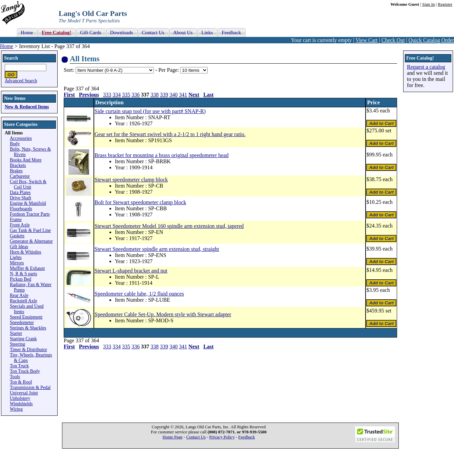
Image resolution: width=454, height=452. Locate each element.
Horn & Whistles (25, 252)
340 (173, 95)
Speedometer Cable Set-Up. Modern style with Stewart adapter (163, 314)
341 (183, 95)
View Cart (366, 40)
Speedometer (22, 322)
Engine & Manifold (28, 203)
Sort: (69, 70)
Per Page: (169, 70)
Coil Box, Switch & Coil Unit (28, 184)
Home (6, 46)
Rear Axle (19, 295)
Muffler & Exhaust (27, 268)
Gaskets (17, 235)
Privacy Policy (222, 437)
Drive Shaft (20, 197)
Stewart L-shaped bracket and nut (131, 271)
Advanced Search (21, 80)
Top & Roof (21, 382)
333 (107, 95)
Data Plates (20, 192)
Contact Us (196, 437)
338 (154, 95)
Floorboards (21, 208)
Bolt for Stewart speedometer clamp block (140, 202)
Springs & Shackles (28, 327)
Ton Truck (19, 365)
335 (126, 95)
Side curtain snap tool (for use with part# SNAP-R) (150, 111)
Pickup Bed (20, 279)
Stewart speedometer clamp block (131, 179)
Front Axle (20, 225)
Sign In (428, 4)
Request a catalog (426, 67)
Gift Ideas (19, 246)
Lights (16, 257)
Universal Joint (24, 392)
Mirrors (17, 262)
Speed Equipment (26, 317)
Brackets (18, 165)
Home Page (173, 437)
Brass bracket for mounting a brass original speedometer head (161, 155)
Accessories (21, 138)
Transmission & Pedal (30, 387)
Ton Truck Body (25, 371)
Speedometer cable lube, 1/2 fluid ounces (139, 294)
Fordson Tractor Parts (30, 214)
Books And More (26, 160)
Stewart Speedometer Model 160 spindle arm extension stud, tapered (169, 226)
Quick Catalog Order (431, 40)
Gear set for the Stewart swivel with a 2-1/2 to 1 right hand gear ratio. (170, 134)
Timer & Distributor (28, 349)
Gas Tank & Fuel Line (30, 230)
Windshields (21, 403)
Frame (16, 219)
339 (164, 95)
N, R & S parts (23, 273)
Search (11, 58)
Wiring (16, 409)
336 (135, 95)
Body (15, 143)
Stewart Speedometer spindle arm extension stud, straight (157, 249)
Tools (15, 376)
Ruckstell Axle (23, 300)
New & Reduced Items (27, 106)
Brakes (16, 170)
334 (116, 95)
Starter (16, 333)
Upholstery (20, 398)
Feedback (246, 437)
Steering (17, 344)
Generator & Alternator (31, 241)
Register (445, 4)
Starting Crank (23, 338)
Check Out (393, 40)
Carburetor (20, 176)
